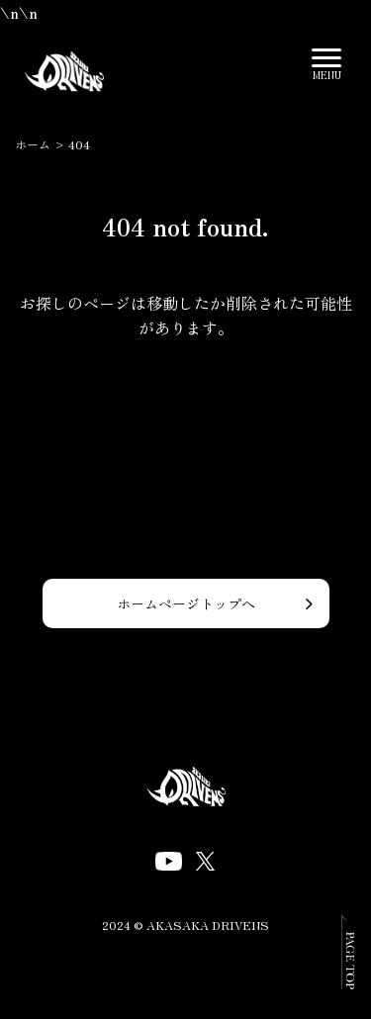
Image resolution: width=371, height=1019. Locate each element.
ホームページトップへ (186, 603)
